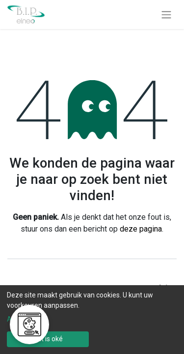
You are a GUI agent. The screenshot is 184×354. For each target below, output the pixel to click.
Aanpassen (24, 319)
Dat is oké (48, 339)
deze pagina (141, 229)
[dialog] (92, 319)
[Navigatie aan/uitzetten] (166, 14)
